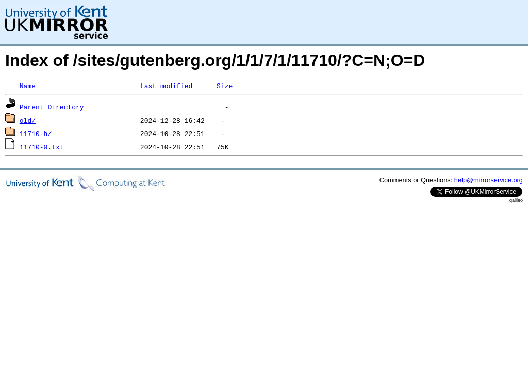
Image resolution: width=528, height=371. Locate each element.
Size (225, 85)
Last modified (166, 85)
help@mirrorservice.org (488, 180)
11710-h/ (36, 133)
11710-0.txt (42, 146)
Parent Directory (52, 106)
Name (28, 85)
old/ (28, 120)
